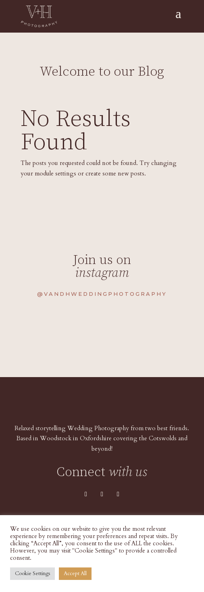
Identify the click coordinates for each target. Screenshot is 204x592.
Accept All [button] (75, 573)
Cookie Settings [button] (32, 573)
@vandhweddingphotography (102, 294)
